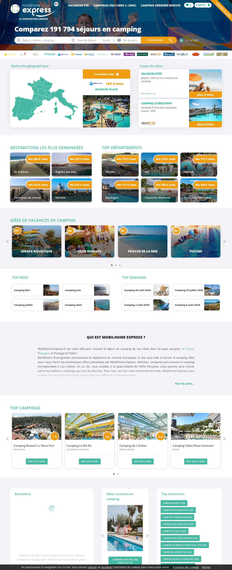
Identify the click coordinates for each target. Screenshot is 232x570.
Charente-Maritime (158, 197)
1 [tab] (112, 265)
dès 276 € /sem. (38, 185)
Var (147, 172)
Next (224, 241)
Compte (203, 5)
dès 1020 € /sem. (196, 461)
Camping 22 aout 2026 (174, 531)
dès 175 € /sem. (127, 159)
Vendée (111, 172)
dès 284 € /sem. (38, 159)
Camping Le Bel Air (89, 447)
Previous (7, 241)
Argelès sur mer (65, 172)
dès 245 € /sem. (89, 461)
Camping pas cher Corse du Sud (180, 538)
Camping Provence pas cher (178, 510)
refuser (92, 567)
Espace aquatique (36, 251)
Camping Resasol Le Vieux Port (36, 447)
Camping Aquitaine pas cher (178, 524)
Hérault (189, 172)
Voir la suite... (184, 383)
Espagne (44, 353)
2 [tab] (116, 265)
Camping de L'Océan (142, 447)
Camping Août (73, 305)
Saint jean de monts (27, 197)
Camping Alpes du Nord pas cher (181, 559)
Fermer (206, 567)
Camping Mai (22, 290)
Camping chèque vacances (177, 517)
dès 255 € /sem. (142, 461)
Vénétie (60, 197)
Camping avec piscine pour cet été (125, 561)
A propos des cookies (186, 567)
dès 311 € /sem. (80, 185)
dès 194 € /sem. (205, 185)
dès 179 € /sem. (166, 159)
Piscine (196, 251)
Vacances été (78, 5)
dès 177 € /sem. (205, 159)
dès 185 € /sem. (166, 185)
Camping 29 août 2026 (137, 290)
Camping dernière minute (160, 5)
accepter (106, 567)
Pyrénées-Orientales (197, 197)
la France (188, 349)
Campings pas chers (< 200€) (114, 5)
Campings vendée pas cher (177, 552)
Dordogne (112, 197)
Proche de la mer (143, 251)
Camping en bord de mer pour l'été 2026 (185, 545)
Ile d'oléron (21, 172)
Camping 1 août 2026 (137, 305)
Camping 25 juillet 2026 (189, 290)
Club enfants (89, 251)
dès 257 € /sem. (80, 159)
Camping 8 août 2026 (187, 305)
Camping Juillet (23, 305)
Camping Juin (73, 290)
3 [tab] (120, 265)
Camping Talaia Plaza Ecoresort (196, 447)
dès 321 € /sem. (36, 461)
